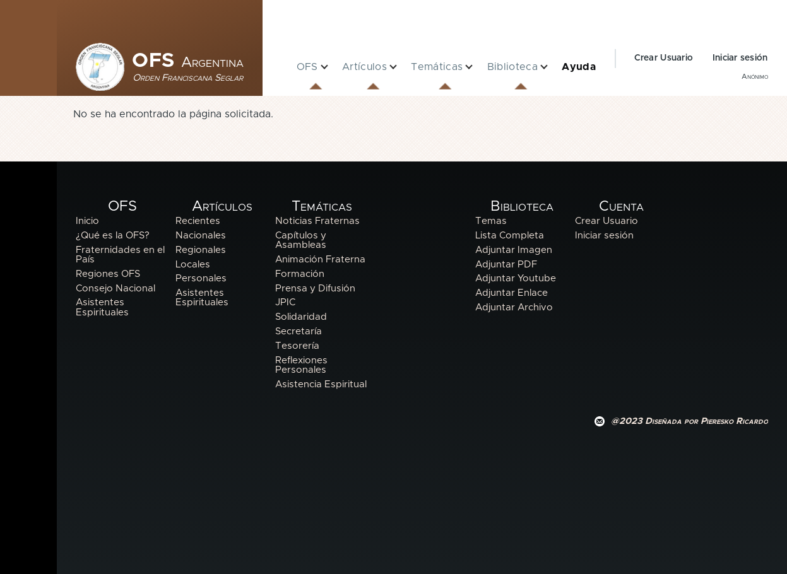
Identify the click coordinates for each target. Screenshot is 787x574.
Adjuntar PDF (506, 264)
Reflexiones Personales (301, 365)
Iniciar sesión (740, 58)
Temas (491, 221)
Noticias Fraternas (317, 221)
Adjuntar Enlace (511, 293)
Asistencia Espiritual (321, 384)
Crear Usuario (664, 58)
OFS (188, 61)
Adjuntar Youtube (515, 278)
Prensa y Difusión (315, 288)
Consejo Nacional (115, 288)
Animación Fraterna (320, 259)
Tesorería (297, 346)
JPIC (285, 302)
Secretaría (298, 331)
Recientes (197, 221)
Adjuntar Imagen (513, 250)
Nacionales (200, 235)
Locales (192, 264)
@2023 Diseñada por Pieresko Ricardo (689, 421)
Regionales (200, 250)
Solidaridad (301, 317)
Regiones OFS (108, 274)
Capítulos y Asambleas (300, 240)
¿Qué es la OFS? (113, 235)
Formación (299, 274)
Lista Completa (509, 235)
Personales (201, 278)
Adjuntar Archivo (514, 307)
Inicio (87, 221)
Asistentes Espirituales (102, 307)
